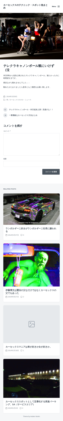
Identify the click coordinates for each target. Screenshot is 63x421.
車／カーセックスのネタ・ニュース (18, 100)
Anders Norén (35, 416)
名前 (4, 159)
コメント (7, 131)
